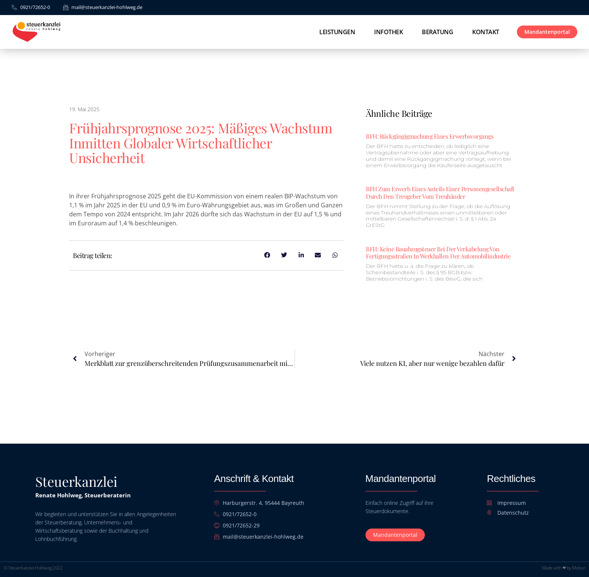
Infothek (388, 32)
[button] (16, 560)
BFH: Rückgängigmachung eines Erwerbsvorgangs (429, 136)
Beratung (437, 32)
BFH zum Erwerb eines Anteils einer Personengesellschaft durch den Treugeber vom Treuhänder (440, 192)
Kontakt (485, 32)
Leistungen (337, 32)
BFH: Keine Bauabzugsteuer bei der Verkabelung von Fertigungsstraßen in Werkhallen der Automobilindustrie (438, 252)
